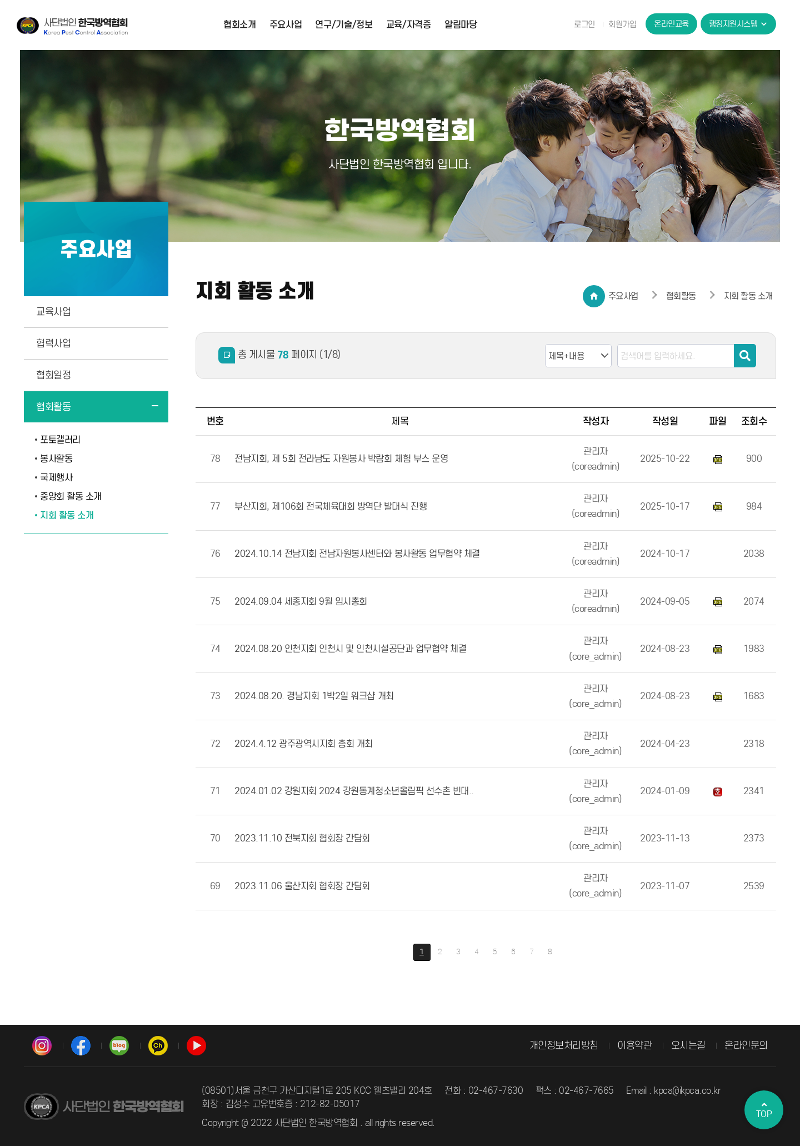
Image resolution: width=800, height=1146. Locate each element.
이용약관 (634, 1045)
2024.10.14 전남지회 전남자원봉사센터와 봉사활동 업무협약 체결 (356, 554)
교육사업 (53, 312)
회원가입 (622, 24)
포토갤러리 (60, 440)
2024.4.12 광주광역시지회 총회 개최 (303, 744)
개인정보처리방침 (563, 1045)
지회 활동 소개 (66, 515)
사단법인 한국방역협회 (72, 25)
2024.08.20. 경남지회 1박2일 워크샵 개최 (313, 696)
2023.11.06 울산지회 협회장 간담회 (302, 886)
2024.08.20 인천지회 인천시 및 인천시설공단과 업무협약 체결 (350, 649)
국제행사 (56, 478)
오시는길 (688, 1045)
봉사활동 (56, 459)
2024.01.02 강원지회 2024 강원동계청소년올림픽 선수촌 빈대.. (353, 791)
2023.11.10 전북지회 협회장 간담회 (302, 838)
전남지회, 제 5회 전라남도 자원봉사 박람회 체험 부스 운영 (341, 459)
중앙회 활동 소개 (71, 496)
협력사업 (53, 343)
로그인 (584, 24)
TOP (763, 1109)
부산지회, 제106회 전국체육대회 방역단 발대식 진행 (330, 506)
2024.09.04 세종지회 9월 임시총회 (300, 601)
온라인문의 (746, 1045)
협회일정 (53, 375)
